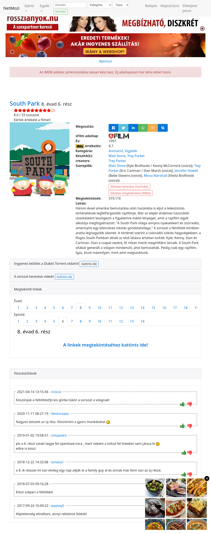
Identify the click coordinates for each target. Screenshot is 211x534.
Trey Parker (136, 156)
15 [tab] (153, 307)
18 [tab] (186, 307)
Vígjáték (131, 151)
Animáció (116, 151)
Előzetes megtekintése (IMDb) (130, 193)
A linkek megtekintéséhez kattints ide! (105, 345)
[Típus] (121, 5)
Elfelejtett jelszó (190, 8)
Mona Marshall (155, 175)
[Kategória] (99, 5)
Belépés (151, 5)
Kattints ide (89, 264)
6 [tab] (63, 307)
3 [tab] (36, 307)
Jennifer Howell (186, 170)
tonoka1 (57, 462)
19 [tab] (196, 307)
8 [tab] (81, 307)
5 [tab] (54, 307)
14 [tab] (142, 307)
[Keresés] (69, 5)
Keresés (60, 11)
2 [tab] (27, 307)
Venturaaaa (60, 413)
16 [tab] (164, 307)
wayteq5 (57, 505)
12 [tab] (121, 307)
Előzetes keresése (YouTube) (129, 186)
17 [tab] (175, 307)
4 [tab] (45, 307)
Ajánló (29, 5)
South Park (25, 103)
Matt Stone (117, 156)
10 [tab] (99, 307)
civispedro (59, 435)
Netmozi (105, 61)
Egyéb (44, 5)
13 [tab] (132, 307)
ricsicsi (56, 392)
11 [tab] (110, 307)
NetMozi (11, 8)
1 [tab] (18, 307)
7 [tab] (72, 307)
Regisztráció (170, 5)
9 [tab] (89, 307)
